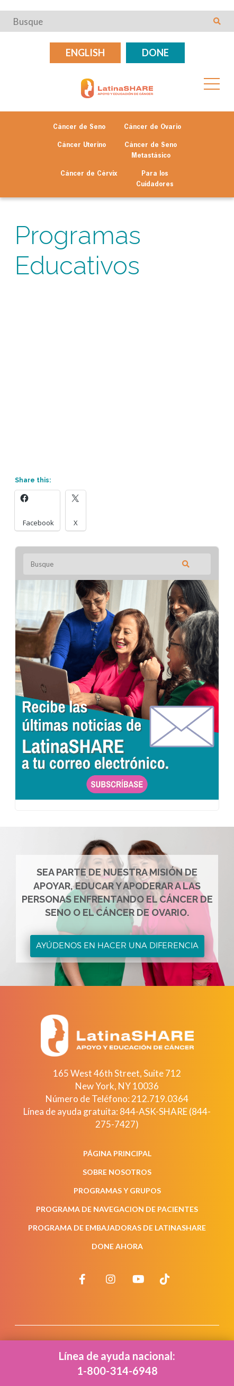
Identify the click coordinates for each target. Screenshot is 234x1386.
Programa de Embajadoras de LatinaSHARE (117, 1227)
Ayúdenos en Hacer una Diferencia (117, 945)
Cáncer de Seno (79, 127)
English (85, 52)
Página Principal (117, 1153)
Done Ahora (117, 1246)
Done (155, 52)
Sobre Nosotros (117, 1171)
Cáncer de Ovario (152, 127)
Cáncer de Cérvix (89, 174)
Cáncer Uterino (81, 145)
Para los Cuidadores (155, 179)
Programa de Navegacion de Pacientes (117, 1209)
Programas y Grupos (117, 1190)
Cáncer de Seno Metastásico (150, 150)
